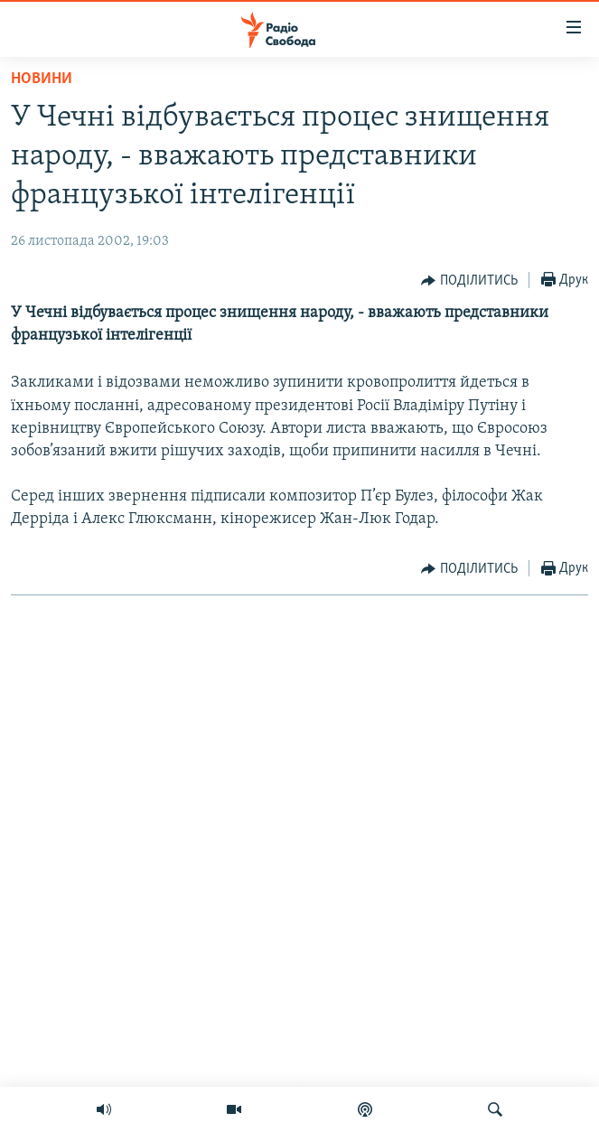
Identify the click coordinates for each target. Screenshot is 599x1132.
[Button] (469, 281)
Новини (41, 79)
